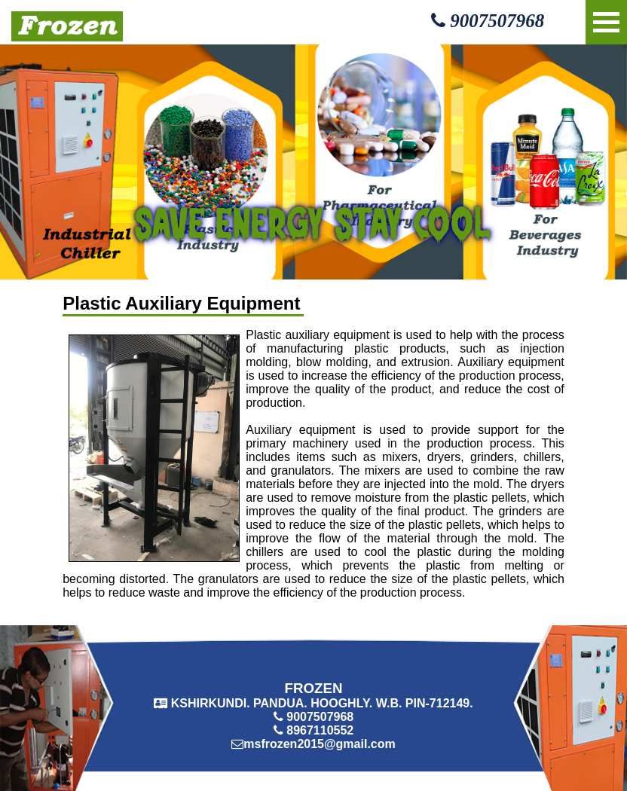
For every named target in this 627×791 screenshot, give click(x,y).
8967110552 (319, 730)
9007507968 (487, 21)
